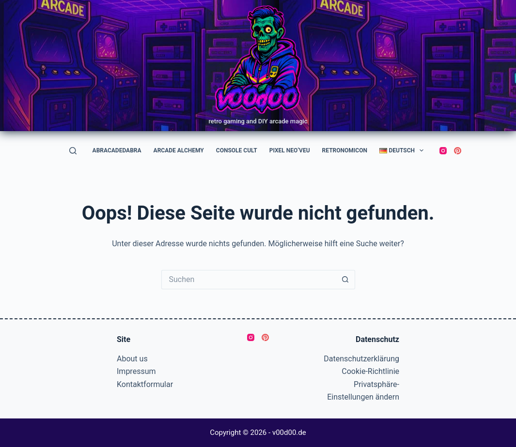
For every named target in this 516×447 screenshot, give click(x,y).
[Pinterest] (457, 150)
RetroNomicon (344, 150)
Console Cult (236, 150)
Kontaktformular (145, 384)
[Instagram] (443, 150)
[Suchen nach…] (248, 279)
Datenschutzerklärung (361, 358)
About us (132, 358)
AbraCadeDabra (117, 150)
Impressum (136, 371)
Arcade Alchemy (179, 150)
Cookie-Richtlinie (370, 371)
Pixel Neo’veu (289, 150)
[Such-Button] (345, 279)
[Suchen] (73, 150)
